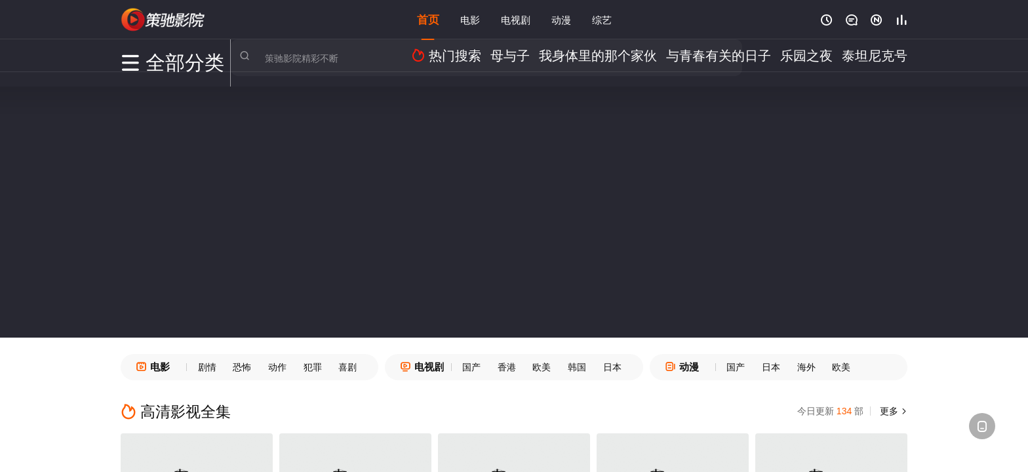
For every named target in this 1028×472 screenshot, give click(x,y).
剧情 (207, 367)
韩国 (577, 367)
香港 (507, 367)
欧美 (541, 367)
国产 (471, 367)
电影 (470, 19)
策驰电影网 (163, 19)
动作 (277, 367)
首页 (428, 19)
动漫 (561, 19)
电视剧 (515, 19)
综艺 (602, 19)
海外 (806, 367)
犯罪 (313, 367)
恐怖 (242, 367)
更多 (894, 411)
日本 (612, 367)
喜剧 (347, 367)
